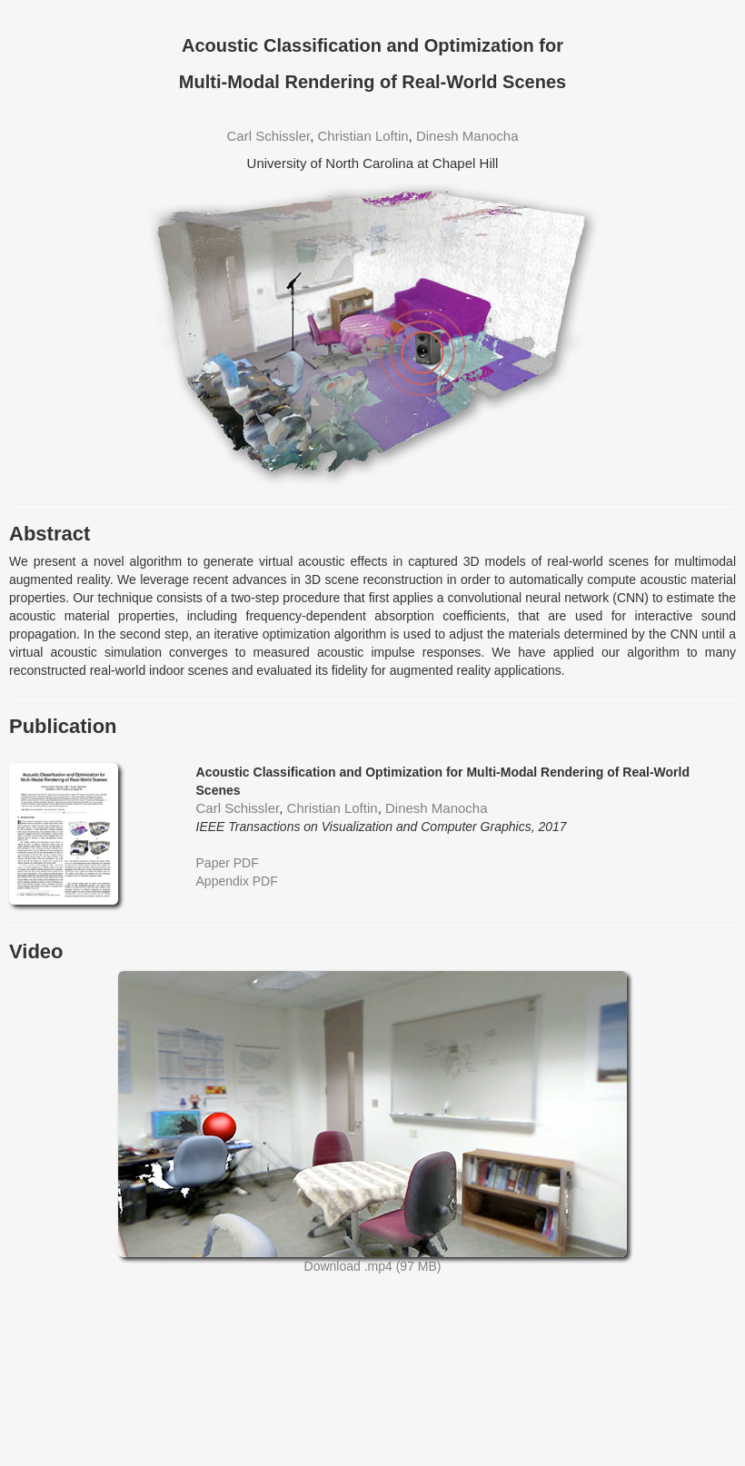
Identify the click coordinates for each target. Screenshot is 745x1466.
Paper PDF (227, 863)
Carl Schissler (268, 136)
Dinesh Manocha (467, 136)
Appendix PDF (237, 881)
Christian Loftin (363, 136)
